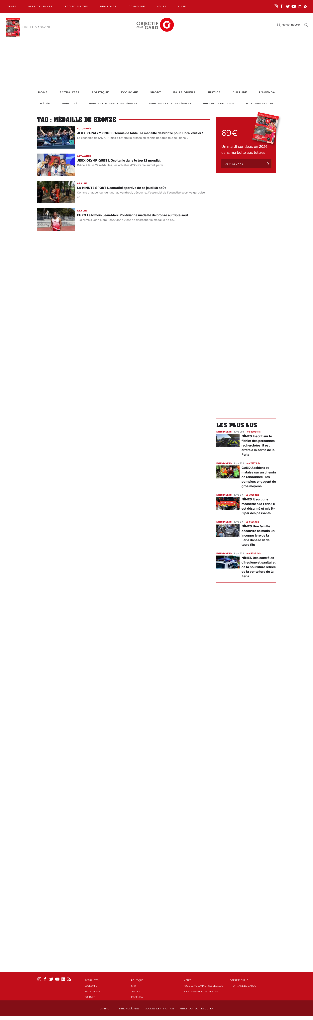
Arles (161, 6)
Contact (105, 1008)
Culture (240, 92)
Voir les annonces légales (170, 103)
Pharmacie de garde (218, 103)
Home (43, 92)
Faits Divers (184, 92)
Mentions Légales (128, 1008)
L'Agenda (267, 92)
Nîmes (11, 6)
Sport (155, 92)
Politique (100, 92)
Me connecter (291, 24)
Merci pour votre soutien (196, 1008)
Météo (45, 103)
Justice (214, 92)
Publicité (69, 103)
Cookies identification (159, 1008)
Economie (129, 92)
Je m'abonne (234, 163)
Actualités (69, 92)
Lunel (182, 6)
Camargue (137, 6)
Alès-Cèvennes (40, 6)
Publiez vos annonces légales (113, 103)
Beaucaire (108, 6)
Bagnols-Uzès (76, 6)
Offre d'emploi (239, 980)
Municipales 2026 (259, 103)
